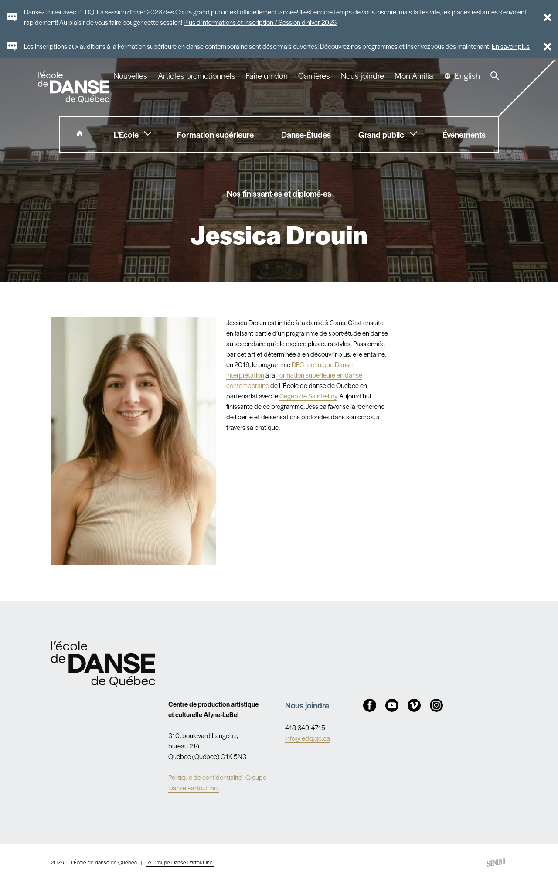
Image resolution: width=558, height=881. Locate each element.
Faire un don (267, 75)
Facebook (369, 705)
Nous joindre (362, 75)
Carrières (314, 75)
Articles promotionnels (196, 75)
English (467, 75)
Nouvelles (130, 75)
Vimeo (414, 705)
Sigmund (496, 862)
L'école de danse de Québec (74, 87)
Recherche (494, 75)
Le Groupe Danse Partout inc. (180, 862)
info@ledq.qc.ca (307, 737)
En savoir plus (511, 46)
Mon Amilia (414, 75)
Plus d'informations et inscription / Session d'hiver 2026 (260, 22)
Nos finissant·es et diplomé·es (279, 193)
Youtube (391, 705)
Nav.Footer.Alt (103, 663)
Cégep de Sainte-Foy (308, 395)
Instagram (436, 705)
